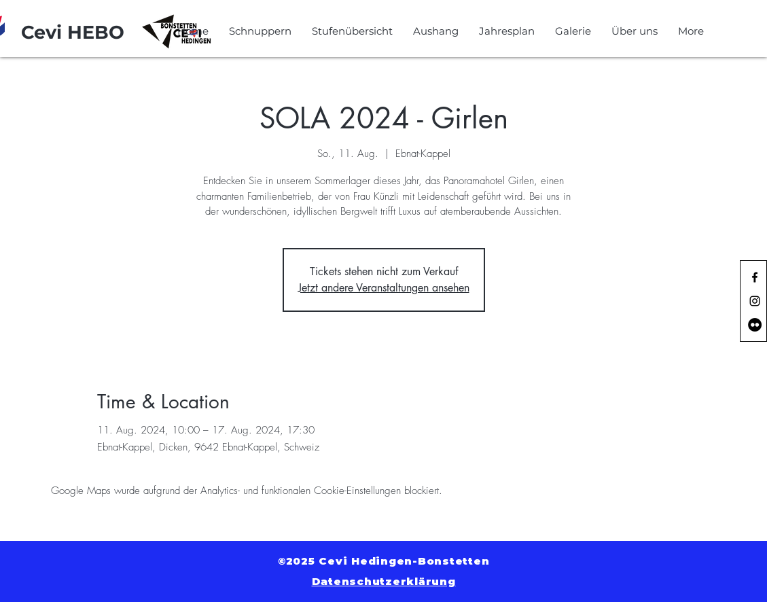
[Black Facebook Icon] (755, 277)
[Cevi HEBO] (72, 33)
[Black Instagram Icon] (755, 301)
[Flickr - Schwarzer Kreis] (755, 325)
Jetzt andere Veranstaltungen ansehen (383, 288)
